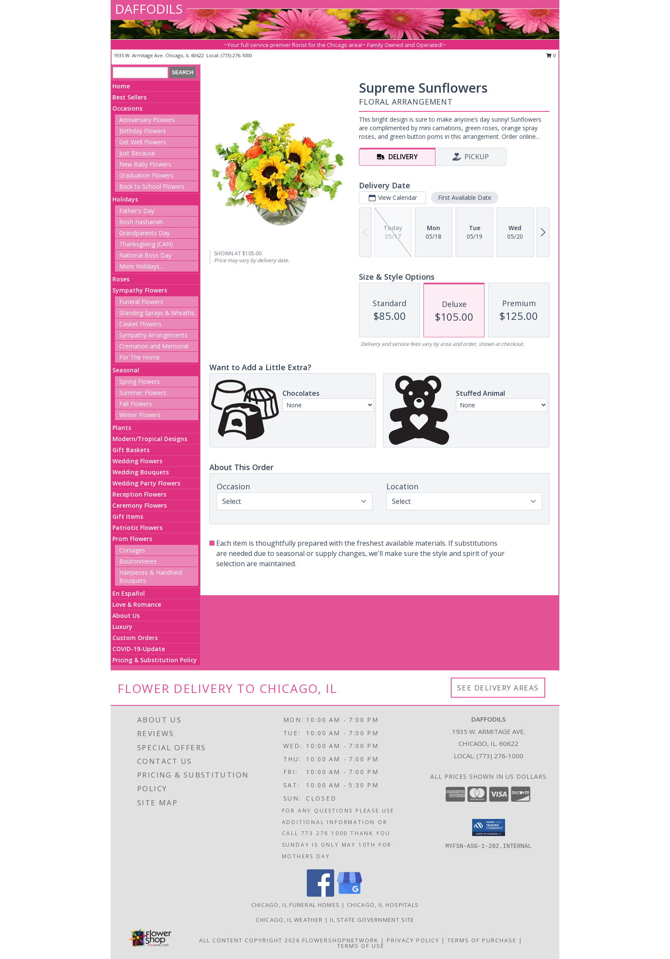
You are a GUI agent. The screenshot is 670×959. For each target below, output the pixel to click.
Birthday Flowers (142, 131)
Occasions (127, 108)
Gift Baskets (131, 450)
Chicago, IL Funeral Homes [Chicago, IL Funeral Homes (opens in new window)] (295, 905)
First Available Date (464, 197)
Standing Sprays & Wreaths (156, 313)
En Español (128, 593)
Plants (121, 428)
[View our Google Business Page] (349, 894)
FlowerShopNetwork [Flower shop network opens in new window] (340, 940)
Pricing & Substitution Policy (154, 660)
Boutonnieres (138, 561)
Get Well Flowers (142, 142)
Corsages (132, 550)
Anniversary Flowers (147, 120)
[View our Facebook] (320, 894)
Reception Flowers (139, 494)
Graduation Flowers (146, 175)
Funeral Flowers (141, 302)
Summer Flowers (142, 393)
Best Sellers (129, 97)
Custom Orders (135, 638)
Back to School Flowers (152, 186)
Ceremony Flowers (139, 505)
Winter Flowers (140, 415)
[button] (488, 827)
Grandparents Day (144, 233)
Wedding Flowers (137, 461)
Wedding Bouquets (140, 472)
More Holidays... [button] (141, 266)
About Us (126, 615)
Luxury (122, 627)
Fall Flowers (135, 404)
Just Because (137, 153)
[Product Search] (140, 72)
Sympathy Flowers (139, 290)
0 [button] (551, 55)
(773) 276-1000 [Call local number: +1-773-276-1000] (236, 55)
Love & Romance (136, 604)
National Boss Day (145, 255)
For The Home (139, 357)
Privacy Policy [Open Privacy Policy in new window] (413, 940)
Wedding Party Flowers (146, 483)
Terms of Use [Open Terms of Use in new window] (361, 946)
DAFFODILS (148, 8)
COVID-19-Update (138, 649)
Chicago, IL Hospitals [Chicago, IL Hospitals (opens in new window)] (383, 905)
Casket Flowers (140, 324)
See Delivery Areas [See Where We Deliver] (498, 688)
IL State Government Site (372, 920)
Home (121, 86)
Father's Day (136, 211)
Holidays (125, 199)
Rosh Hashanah (141, 222)
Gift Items (127, 516)
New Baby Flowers (145, 164)
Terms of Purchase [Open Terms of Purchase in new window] (482, 940)
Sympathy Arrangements (153, 335)
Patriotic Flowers (137, 527)
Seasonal (125, 370)
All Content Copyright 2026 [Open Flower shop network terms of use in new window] (249, 940)
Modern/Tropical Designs (149, 439)
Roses (120, 279)
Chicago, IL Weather (289, 920)
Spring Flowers (139, 381)
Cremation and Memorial (153, 346)
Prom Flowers (132, 539)
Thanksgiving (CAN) (146, 244)
